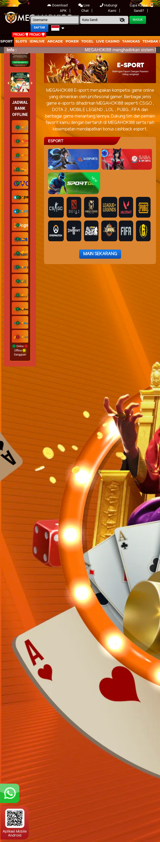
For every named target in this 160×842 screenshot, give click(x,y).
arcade (55, 41)
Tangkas (131, 41)
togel (87, 41)
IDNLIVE (37, 41)
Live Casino (107, 41)
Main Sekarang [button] (100, 254)
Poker (72, 41)
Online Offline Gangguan (20, 350)
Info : (12, 49)
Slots (21, 41)
